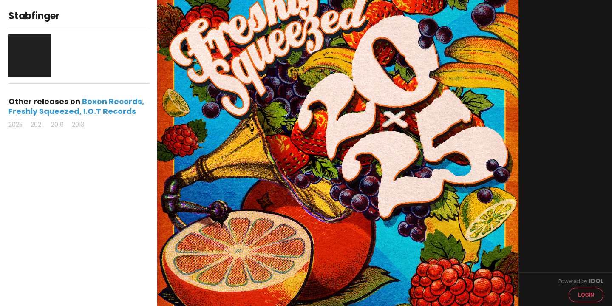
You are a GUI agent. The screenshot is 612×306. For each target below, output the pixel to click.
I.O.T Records (109, 111)
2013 (78, 124)
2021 (37, 124)
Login (586, 295)
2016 (57, 124)
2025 (15, 124)
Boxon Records (112, 101)
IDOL (596, 281)
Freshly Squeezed (43, 111)
